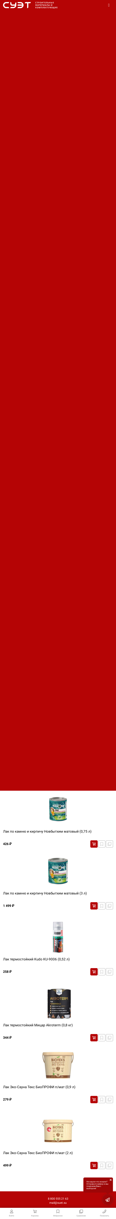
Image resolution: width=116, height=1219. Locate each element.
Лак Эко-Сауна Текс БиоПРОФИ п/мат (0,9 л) (39, 1087)
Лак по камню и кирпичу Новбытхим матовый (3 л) (45, 893)
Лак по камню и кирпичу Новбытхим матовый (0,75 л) (47, 831)
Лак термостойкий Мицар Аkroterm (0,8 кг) (38, 1025)
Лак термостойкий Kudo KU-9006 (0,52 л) (36, 959)
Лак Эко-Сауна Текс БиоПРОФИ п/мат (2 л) (38, 1153)
